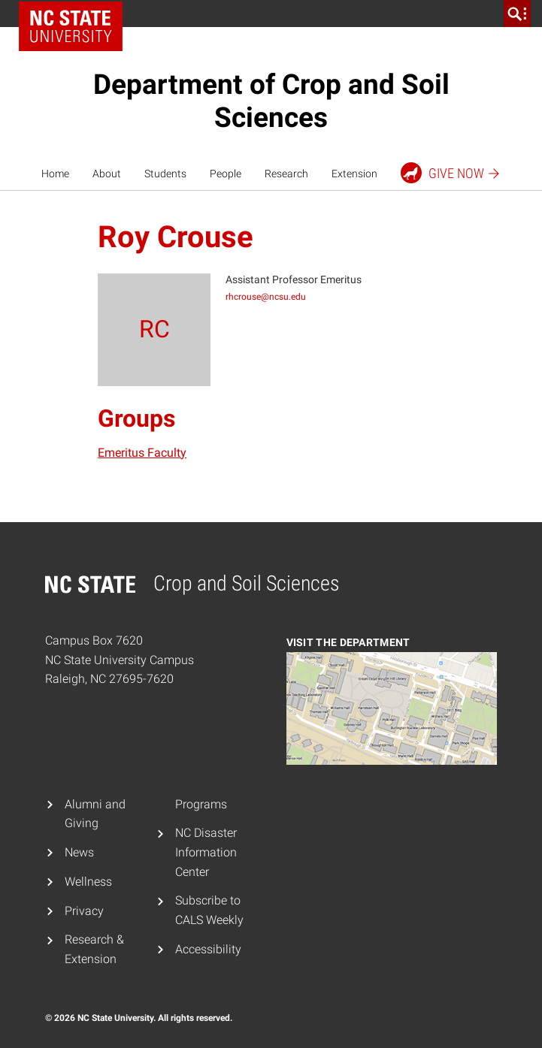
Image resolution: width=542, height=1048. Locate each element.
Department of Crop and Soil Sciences (271, 101)
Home (55, 174)
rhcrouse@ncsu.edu (266, 296)
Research (286, 174)
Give (451, 172)
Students (165, 174)
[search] (517, 13)
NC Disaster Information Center (206, 852)
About (106, 174)
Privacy (84, 911)
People (225, 174)
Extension (354, 174)
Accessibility (208, 949)
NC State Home (71, 26)
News (79, 852)
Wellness (88, 881)
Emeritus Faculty (142, 452)
